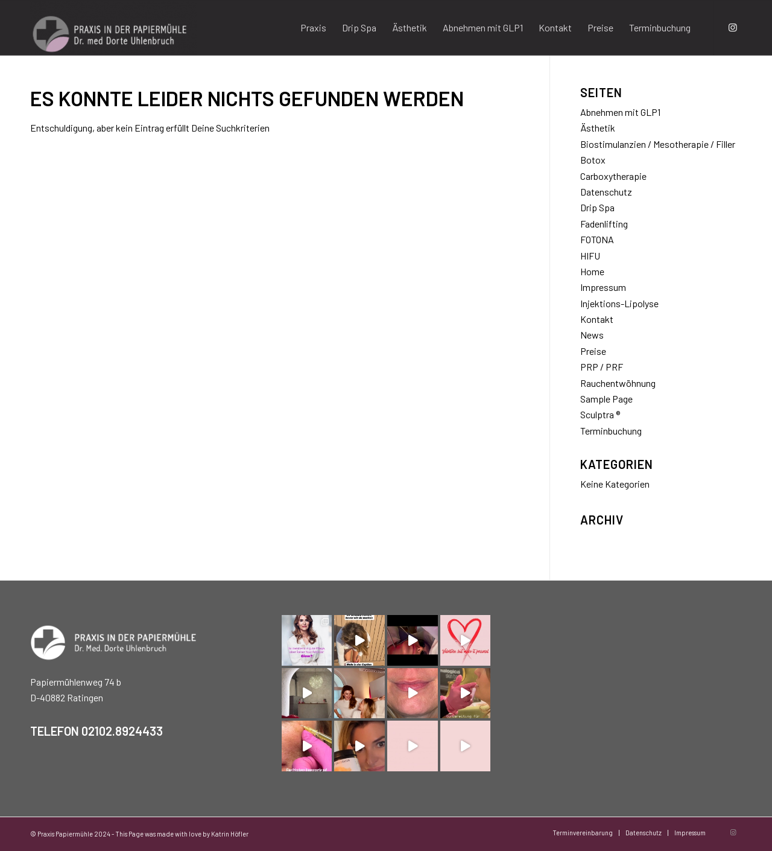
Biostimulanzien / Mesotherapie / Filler (657, 144)
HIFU (590, 255)
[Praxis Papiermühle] (113, 28)
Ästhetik (597, 127)
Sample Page (606, 398)
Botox (593, 159)
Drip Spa (597, 207)
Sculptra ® (600, 414)
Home (592, 271)
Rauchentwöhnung (618, 383)
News (592, 334)
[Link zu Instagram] (733, 27)
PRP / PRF (601, 366)
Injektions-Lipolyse (619, 303)
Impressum (603, 287)
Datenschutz (606, 191)
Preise (593, 351)
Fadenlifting (604, 223)
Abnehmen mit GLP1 (620, 112)
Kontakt (596, 319)
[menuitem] (313, 28)
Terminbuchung (611, 430)
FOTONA (597, 239)
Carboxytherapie (613, 176)
